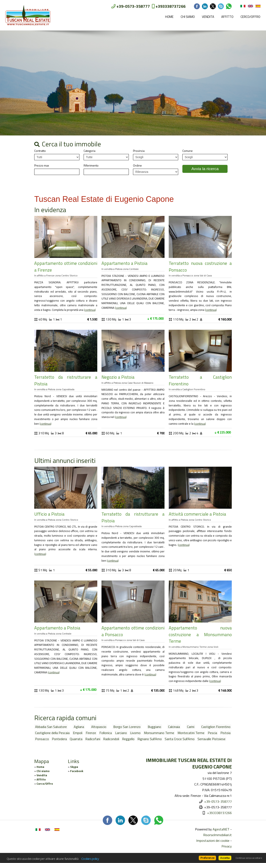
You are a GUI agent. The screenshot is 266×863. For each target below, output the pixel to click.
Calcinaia (174, 726)
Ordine (137, 165)
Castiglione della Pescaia (52, 732)
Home (169, 16)
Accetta (224, 858)
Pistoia (225, 732)
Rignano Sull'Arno (149, 739)
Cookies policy (90, 858)
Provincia (139, 151)
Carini (190, 726)
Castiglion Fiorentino (215, 726)
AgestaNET (221, 829)
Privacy (226, 846)
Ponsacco (42, 739)
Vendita (208, 16)
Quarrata (76, 739)
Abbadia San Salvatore (51, 726)
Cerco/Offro (250, 16)
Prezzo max (41, 165)
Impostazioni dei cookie (212, 840)
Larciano (121, 732)
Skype (74, 767)
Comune (187, 151)
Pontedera (59, 739)
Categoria (89, 151)
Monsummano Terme (159, 732)
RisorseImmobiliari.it (217, 834)
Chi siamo (188, 16)
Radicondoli (111, 739)
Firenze (91, 732)
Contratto (40, 151)
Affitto (227, 16)
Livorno (135, 732)
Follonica (105, 732)
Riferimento (91, 165)
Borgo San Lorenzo (127, 726)
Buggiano (154, 726)
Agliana (79, 726)
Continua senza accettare (249, 857)
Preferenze (207, 858)
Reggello (128, 739)
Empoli (77, 732)
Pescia (212, 732)
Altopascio (98, 726)
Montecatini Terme (191, 732)
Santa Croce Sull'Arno (180, 739)
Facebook (76, 771)
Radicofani (92, 739)
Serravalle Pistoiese (211, 739)
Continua (90, 310)
